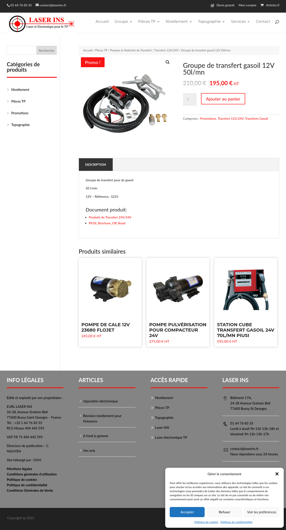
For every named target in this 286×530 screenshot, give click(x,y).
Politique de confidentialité (236, 522)
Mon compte (247, 5)
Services (238, 22)
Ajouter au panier (223, 98)
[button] (277, 474)
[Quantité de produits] (190, 99)
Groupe (121, 22)
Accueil (102, 22)
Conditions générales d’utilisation (32, 474)
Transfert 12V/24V (166, 50)
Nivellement (177, 22)
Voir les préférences (262, 512)
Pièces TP (147, 22)
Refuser (224, 512)
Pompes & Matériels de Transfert (131, 50)
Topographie (209, 22)
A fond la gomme (95, 436)
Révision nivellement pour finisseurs (102, 418)
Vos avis (89, 450)
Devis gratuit (225, 5)
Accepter (187, 512)
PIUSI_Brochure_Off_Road (107, 223)
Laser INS (162, 427)
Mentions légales (19, 469)
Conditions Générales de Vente (30, 490)
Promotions (208, 118)
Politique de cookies (206, 522)
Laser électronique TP (171, 437)
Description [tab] (95, 164)
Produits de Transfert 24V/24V (110, 217)
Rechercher (46, 50)
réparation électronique (100, 401)
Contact (263, 22)
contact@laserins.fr (244, 449)
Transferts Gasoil (256, 118)
